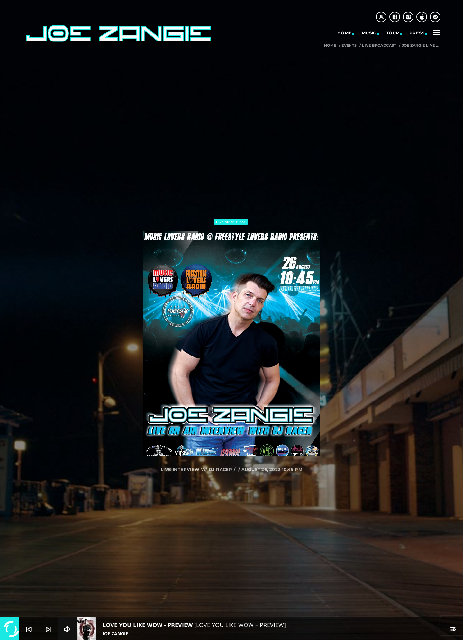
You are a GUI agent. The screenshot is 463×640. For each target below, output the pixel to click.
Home (330, 45)
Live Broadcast (379, 45)
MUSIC (369, 32)
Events (349, 45)
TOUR (392, 32)
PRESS (416, 32)
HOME (344, 32)
